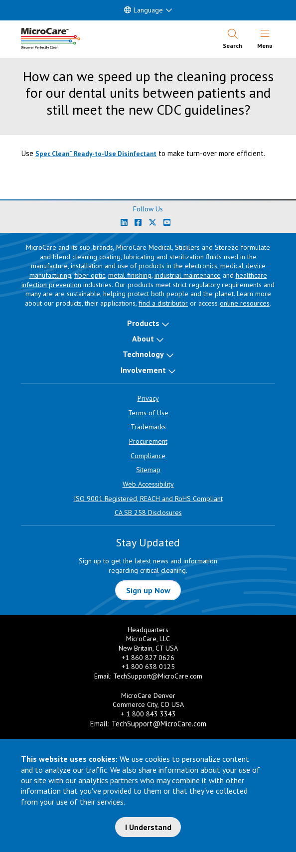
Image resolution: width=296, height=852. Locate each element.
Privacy (148, 398)
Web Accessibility (148, 484)
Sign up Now (148, 590)
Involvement (143, 370)
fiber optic (89, 275)
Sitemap (148, 469)
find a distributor (163, 303)
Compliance (148, 455)
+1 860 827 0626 (148, 657)
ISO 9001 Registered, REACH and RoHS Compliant (148, 498)
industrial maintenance (187, 275)
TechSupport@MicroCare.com (157, 676)
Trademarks (148, 426)
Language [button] (143, 9)
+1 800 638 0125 (148, 666)
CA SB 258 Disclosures (148, 512)
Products (143, 323)
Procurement (148, 441)
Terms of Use (148, 412)
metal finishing (129, 275)
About (143, 338)
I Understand (148, 827)
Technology (143, 354)
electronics (201, 265)
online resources (245, 303)
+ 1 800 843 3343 (148, 713)
